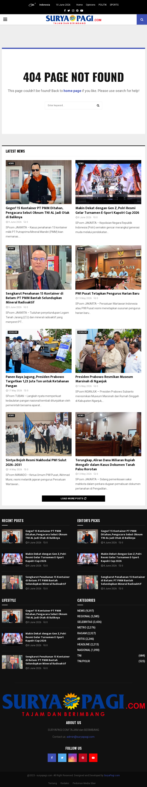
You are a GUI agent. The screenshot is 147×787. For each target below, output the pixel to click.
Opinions (90, 4)
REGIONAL (83, 616)
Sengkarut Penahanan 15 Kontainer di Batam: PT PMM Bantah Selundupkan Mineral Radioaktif (34, 298)
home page (72, 91)
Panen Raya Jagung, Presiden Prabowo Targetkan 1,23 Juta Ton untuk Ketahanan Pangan (37, 381)
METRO (81, 627)
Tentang (52, 783)
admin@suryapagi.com (81, 736)
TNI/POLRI (83, 661)
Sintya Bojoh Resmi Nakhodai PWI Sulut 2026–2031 (36, 462)
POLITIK (103, 4)
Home (79, 4)
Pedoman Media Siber (84, 783)
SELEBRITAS (84, 621)
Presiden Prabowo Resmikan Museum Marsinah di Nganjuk (104, 379)
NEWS (11, 163)
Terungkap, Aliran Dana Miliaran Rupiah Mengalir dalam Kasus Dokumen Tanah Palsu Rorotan (105, 464)
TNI (79, 655)
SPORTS (114, 4)
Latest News (15, 151)
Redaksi (64, 783)
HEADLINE (13, 332)
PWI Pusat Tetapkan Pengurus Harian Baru (107, 294)
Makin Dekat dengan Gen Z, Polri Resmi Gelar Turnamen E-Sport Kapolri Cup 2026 (107, 210)
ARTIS (81, 638)
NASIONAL (83, 650)
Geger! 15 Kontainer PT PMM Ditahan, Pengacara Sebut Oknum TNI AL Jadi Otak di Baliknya (37, 212)
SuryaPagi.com (112, 775)
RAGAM (82, 633)
